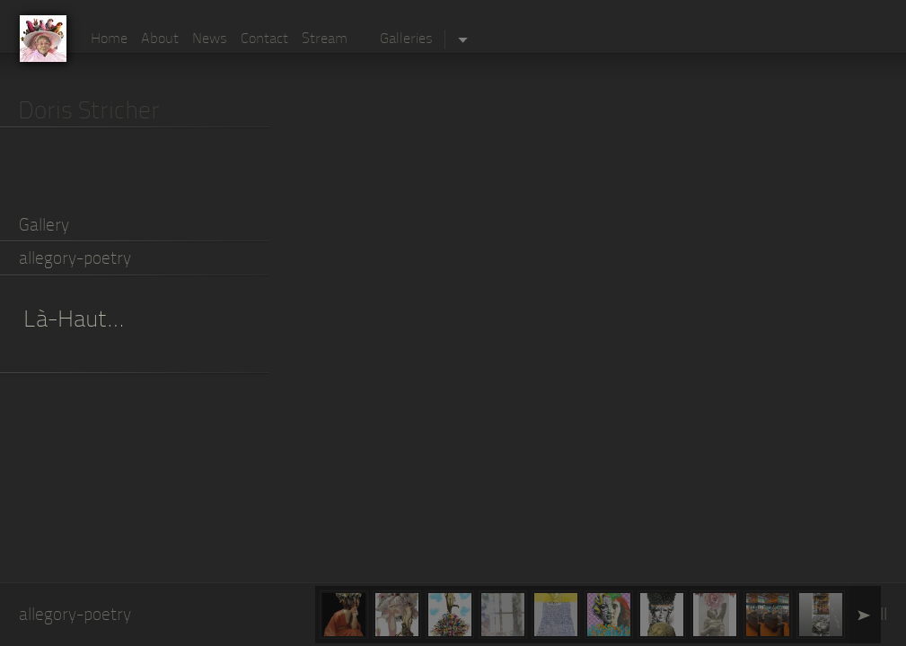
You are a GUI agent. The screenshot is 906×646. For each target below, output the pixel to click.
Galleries (406, 39)
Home (109, 39)
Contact (264, 39)
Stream (324, 39)
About (160, 39)
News (209, 39)
